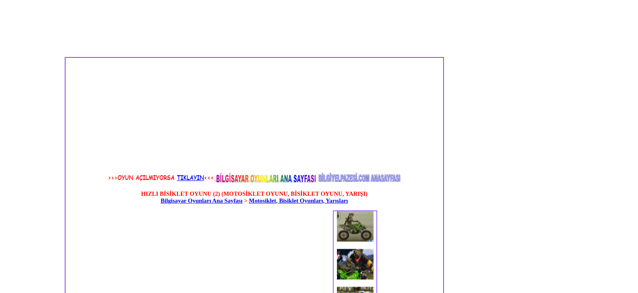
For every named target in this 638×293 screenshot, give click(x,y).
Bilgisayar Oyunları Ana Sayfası (202, 200)
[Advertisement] (181, 115)
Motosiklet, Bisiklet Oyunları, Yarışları (298, 200)
